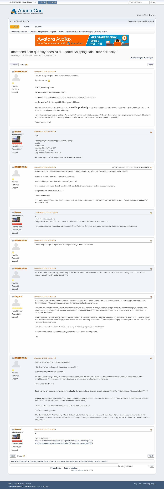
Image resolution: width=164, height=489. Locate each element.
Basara (17, 132)
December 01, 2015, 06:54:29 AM (45, 167)
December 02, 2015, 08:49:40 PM (45, 358)
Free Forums (18, 486)
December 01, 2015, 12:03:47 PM (45, 268)
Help (135, 484)
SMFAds (10, 486)
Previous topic (137, 58)
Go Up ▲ (153, 484)
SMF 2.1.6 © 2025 (13, 484)
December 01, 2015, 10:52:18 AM (45, 240)
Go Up (13, 456)
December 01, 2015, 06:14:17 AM (45, 131)
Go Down (14, 64)
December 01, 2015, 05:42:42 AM (45, 71)
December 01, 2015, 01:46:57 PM (45, 296)
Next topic (148, 58)
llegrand (18, 296)
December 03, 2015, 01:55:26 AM (45, 429)
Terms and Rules (144, 484)
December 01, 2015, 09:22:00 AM (47, 212)
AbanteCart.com (77, 471)
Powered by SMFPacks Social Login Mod (36, 486)
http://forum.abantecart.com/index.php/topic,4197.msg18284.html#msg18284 (64, 441)
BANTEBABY (20, 71)
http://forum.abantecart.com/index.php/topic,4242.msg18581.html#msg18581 (64, 443)
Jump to (121, 466)
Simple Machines (25, 484)
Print (151, 64)
